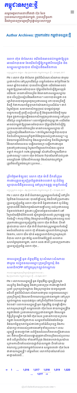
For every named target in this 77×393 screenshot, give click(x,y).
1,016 (26, 370)
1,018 (47, 370)
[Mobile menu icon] (72, 12)
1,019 (57, 370)
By (38, 72)
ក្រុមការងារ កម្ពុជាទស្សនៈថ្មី (53, 35)
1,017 (36, 370)
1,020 (67, 370)
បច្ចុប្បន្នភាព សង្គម (15, 72)
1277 (40, 374)
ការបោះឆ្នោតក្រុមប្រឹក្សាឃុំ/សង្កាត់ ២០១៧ (24, 272)
